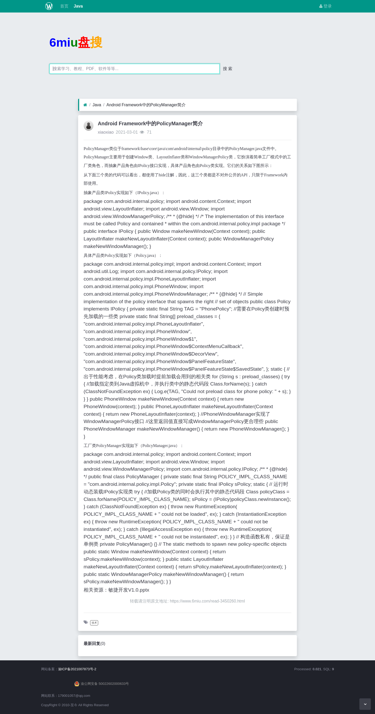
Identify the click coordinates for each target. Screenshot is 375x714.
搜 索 (227, 68)
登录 (325, 6)
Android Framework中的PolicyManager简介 (146, 105)
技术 (94, 622)
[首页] (85, 105)
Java (78, 6)
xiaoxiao (106, 132)
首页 (63, 6)
